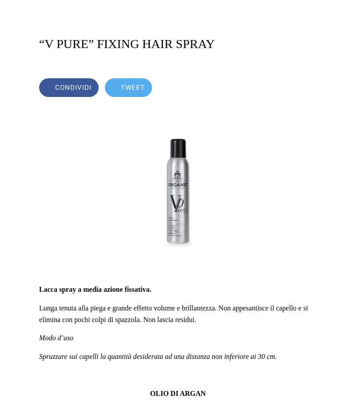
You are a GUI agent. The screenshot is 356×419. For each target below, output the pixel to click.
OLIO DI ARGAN (178, 393)
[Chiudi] (14, 14)
